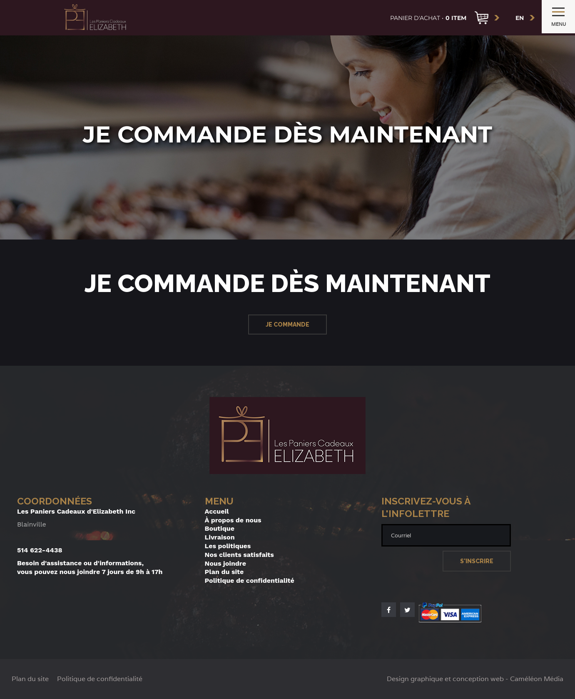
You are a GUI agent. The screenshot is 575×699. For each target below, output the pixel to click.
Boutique (219, 528)
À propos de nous (233, 520)
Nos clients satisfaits (239, 555)
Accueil (217, 511)
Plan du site (224, 572)
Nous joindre (225, 563)
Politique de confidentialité (249, 580)
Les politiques (228, 546)
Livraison (220, 537)
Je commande (287, 324)
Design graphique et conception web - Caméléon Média (475, 679)
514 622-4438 (39, 550)
